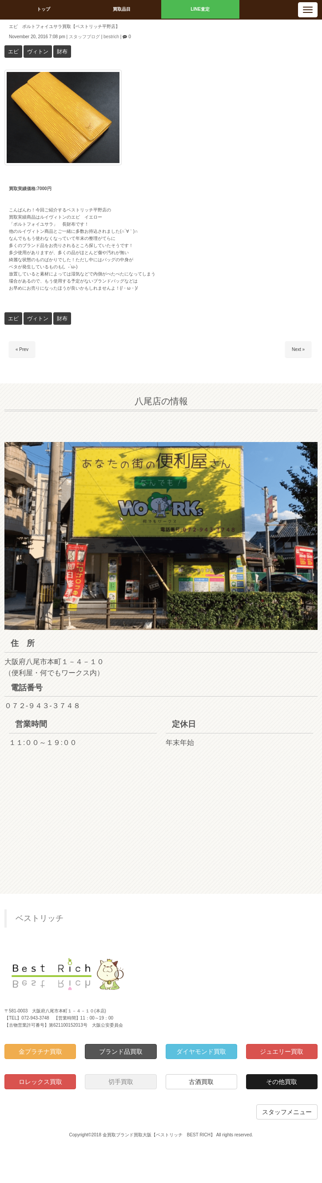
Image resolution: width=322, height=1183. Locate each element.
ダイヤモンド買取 (201, 1051)
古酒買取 (201, 1081)
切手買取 (120, 1081)
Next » (298, 349)
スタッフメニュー (287, 1111)
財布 (62, 51)
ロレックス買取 (40, 1081)
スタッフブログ (84, 36)
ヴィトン (37, 51)
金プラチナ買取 (40, 1051)
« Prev (22, 349)
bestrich (111, 36)
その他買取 (281, 1081)
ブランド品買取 (121, 1051)
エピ (13, 51)
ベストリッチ (40, 918)
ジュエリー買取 (281, 1051)
